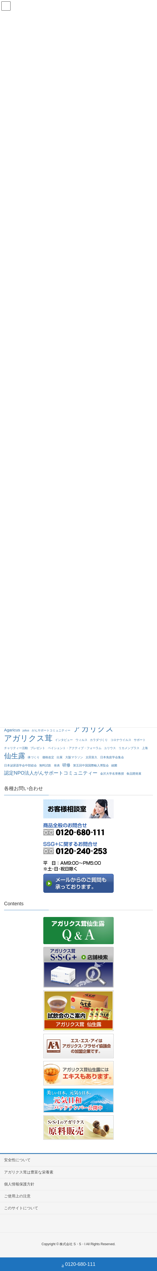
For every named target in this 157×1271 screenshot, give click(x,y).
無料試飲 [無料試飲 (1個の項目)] (45, 765)
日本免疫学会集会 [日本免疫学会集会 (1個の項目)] (112, 757)
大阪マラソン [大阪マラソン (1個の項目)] (74, 757)
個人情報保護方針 (19, 1184)
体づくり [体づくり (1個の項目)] (34, 757)
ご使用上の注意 (17, 1196)
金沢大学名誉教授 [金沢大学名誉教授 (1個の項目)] (112, 773)
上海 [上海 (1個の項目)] (145, 748)
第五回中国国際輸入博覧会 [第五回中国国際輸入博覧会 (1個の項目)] (91, 765)
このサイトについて (21, 1208)
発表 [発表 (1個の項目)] (57, 765)
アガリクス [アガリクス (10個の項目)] (93, 729)
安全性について (17, 1160)
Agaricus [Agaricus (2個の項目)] (12, 730)
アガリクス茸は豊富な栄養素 (28, 1172)
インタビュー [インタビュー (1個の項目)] (64, 739)
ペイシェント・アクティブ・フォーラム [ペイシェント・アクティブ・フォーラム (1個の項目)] (75, 748)
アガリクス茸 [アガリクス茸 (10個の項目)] (28, 738)
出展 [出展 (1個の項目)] (60, 757)
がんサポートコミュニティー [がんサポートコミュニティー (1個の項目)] (51, 730)
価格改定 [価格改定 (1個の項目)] (48, 757)
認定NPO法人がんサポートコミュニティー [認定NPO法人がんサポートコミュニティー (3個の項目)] (50, 773)
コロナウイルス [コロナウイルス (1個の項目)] (120, 739)
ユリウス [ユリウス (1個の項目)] (110, 748)
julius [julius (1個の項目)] (26, 730)
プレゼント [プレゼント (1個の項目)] (37, 748)
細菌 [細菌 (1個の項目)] (114, 765)
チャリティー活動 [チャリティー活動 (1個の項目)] (16, 748)
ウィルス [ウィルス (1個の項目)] (81, 739)
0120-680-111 (78, 1264)
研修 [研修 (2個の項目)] (66, 765)
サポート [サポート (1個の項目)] (140, 739)
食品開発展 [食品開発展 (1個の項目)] (133, 773)
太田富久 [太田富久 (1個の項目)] (91, 757)
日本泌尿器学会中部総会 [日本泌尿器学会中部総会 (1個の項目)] (20, 765)
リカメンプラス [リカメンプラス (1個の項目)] (129, 748)
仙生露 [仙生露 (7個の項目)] (14, 756)
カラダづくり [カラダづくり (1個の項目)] (99, 739)
